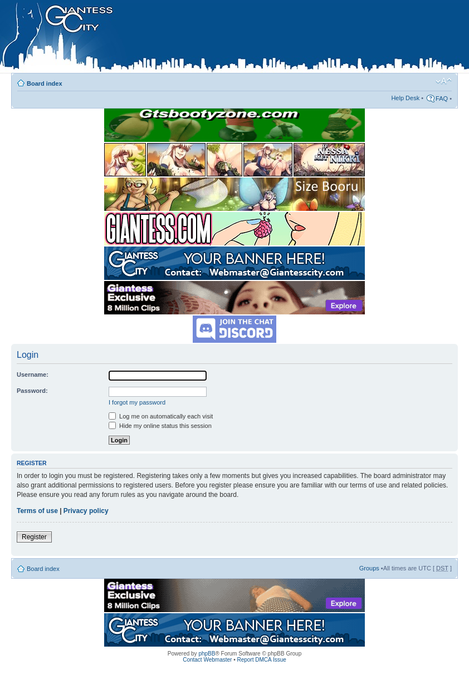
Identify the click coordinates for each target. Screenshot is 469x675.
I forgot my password (137, 402)
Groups (369, 568)
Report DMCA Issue (261, 660)
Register (34, 537)
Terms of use (37, 511)
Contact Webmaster (207, 660)
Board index (44, 83)
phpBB (206, 654)
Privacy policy (86, 511)
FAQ (442, 98)
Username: (32, 374)
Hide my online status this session (160, 425)
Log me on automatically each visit (161, 416)
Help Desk (405, 98)
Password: (32, 390)
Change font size (444, 81)
